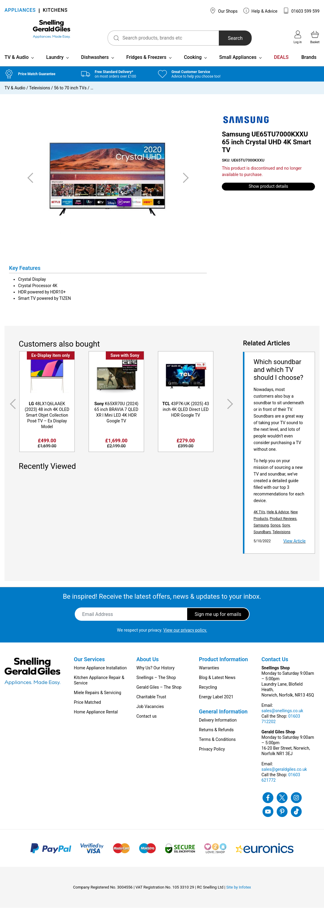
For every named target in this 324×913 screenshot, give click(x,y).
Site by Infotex (238, 892)
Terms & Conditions (217, 744)
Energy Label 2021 (216, 702)
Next (231, 409)
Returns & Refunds (216, 734)
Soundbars (262, 537)
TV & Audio (17, 62)
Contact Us (275, 664)
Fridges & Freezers (146, 62)
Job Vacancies (150, 711)
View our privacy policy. (185, 635)
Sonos (275, 530)
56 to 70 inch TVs (70, 93)
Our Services (89, 664)
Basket (314, 37)
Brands (308, 62)
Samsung (261, 530)
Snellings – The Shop (156, 682)
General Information (223, 716)
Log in (298, 37)
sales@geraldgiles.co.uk (284, 774)
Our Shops (223, 11)
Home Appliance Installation (100, 673)
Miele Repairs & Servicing (97, 697)
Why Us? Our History (156, 673)
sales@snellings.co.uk (282, 715)
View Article (294, 546)
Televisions (39, 93)
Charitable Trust (151, 702)
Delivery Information (218, 725)
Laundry (55, 62)
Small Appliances (237, 62)
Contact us (147, 721)
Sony (286, 530)
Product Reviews (283, 524)
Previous (12, 409)
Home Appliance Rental (96, 717)
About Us (148, 664)
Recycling (208, 692)
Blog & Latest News (217, 682)
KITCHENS (55, 10)
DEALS (281, 62)
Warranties (209, 673)
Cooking (193, 62)
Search (219, 38)
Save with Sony (124, 360)
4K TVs (259, 517)
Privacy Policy (212, 754)
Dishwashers (95, 62)
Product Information (223, 664)
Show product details (268, 191)
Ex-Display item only (50, 360)
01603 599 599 (301, 11)
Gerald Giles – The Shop (159, 692)
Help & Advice (260, 11)
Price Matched (87, 707)
